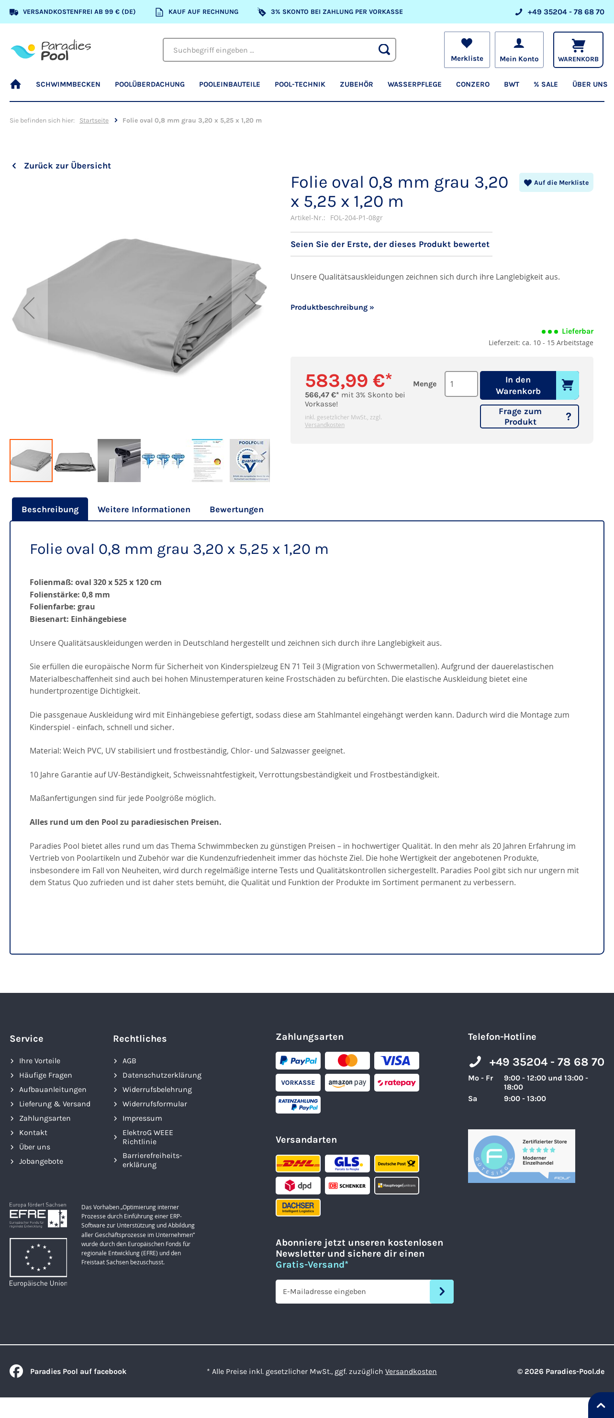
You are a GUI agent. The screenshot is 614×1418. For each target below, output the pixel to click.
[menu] (307, 88)
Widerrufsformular (155, 1103)
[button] (29, 308)
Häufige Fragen (45, 1075)
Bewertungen (237, 509)
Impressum (142, 1118)
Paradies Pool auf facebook (68, 1371)
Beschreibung (50, 509)
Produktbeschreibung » (332, 307)
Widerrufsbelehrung (157, 1089)
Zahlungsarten (45, 1118)
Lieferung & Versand (54, 1103)
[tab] (49, 509)
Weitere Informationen (144, 509)
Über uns (34, 1146)
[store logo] (51, 49)
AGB (129, 1060)
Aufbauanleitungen (53, 1089)
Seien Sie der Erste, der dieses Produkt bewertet (390, 244)
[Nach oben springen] (601, 1405)
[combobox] (279, 50)
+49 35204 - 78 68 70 (547, 1062)
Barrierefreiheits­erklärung (152, 1160)
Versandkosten (325, 424)
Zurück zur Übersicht (67, 165)
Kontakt (33, 1132)
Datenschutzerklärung (162, 1075)
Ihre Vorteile (39, 1060)
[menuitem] (19, 88)
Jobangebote (41, 1161)
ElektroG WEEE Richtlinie (148, 1137)
